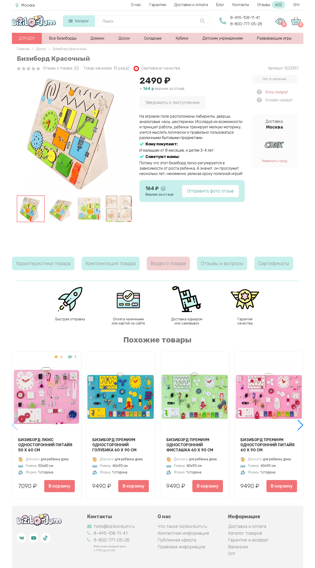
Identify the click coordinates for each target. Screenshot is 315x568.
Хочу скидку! (276, 92)
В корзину (59, 486)
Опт (296, 4)
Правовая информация (181, 547)
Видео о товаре (168, 263)
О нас (136, 4)
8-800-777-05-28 (246, 24)
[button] (300, 425)
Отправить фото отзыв (210, 191)
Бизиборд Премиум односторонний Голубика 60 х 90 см (114, 444)
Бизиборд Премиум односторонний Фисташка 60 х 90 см (189, 444)
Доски (124, 38)
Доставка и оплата (247, 526)
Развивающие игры (274, 38)
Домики (97, 38)
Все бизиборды (63, 38)
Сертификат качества (157, 68)
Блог (220, 4)
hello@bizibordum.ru (111, 526)
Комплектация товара (110, 263)
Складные (153, 38)
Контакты (240, 4)
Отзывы (271, 5)
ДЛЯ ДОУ (27, 38)
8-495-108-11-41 (245, 17)
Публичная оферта (177, 540)
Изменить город (274, 161)
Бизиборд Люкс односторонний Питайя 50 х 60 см (45, 444)
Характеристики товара (43, 263)
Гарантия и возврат (248, 540)
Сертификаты (273, 263)
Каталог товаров (245, 533)
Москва (25, 5)
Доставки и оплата (191, 4)
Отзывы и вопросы (222, 263)
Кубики (182, 38)
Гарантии (157, 4)
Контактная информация (183, 533)
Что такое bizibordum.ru (182, 526)
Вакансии (238, 547)
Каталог (79, 21)
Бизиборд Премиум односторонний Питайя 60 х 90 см (267, 444)
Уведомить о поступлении (172, 102)
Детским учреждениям (223, 38)
